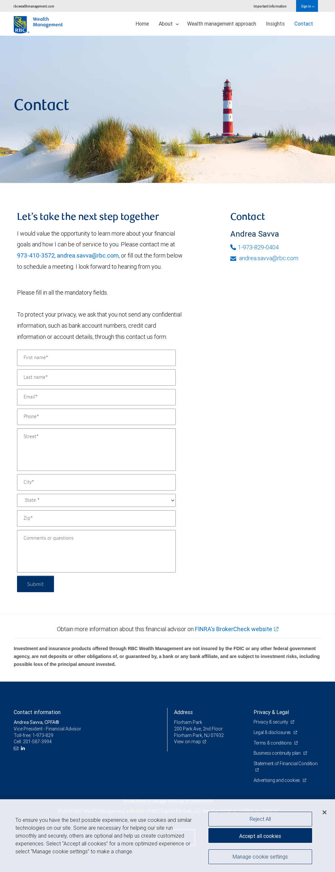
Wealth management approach (221, 23)
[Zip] (96, 518)
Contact (303, 23)
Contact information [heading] (37, 712)
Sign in (307, 6)
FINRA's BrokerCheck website (233, 629)
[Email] (96, 397)
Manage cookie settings (260, 856)
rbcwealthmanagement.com (33, 6)
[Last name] (96, 377)
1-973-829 (42, 735)
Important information (270, 6)
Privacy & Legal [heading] (271, 712)
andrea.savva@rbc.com (88, 255)
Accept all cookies (260, 836)
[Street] (96, 449)
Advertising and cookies (277, 780)
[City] (96, 482)
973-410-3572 (36, 255)
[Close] (324, 812)
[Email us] (17, 748)
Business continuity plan (278, 753)
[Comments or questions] (96, 551)
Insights (275, 23)
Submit (35, 584)
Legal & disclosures (273, 732)
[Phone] (96, 417)
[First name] (96, 358)
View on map (187, 742)
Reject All (260, 819)
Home (142, 23)
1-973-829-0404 (254, 247)
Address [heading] (183, 712)
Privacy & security (271, 722)
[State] (96, 500)
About (169, 23)
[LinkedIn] (23, 748)
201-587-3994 (37, 742)
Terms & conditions (273, 743)
